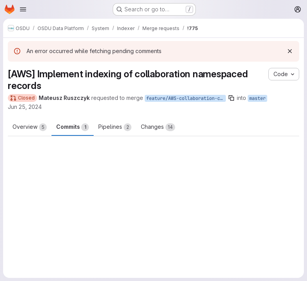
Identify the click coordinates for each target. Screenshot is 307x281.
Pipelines (114, 127)
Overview (29, 127)
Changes (158, 127)
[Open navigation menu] (23, 9)
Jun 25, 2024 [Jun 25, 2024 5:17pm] (25, 106)
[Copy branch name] (231, 98)
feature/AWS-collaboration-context (186, 98)
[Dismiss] (290, 51)
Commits (72, 127)
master (257, 98)
